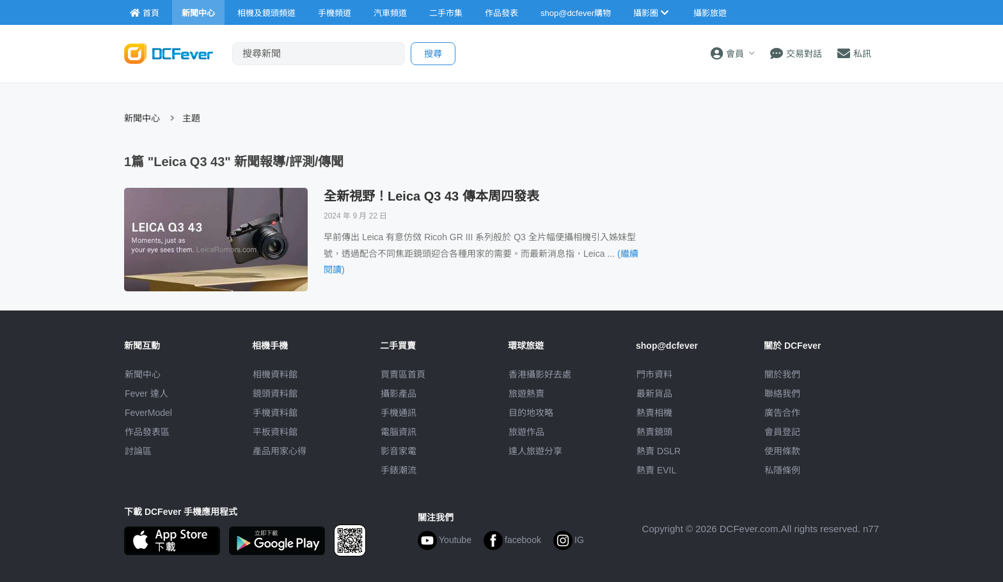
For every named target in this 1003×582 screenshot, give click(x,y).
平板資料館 (275, 432)
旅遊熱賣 (526, 393)
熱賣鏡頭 (654, 432)
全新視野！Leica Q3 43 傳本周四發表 (431, 196)
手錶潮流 (398, 470)
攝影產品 (398, 393)
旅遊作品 (526, 432)
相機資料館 (275, 374)
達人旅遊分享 (535, 451)
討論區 (138, 451)
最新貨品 (654, 393)
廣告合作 (782, 413)
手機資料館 (275, 413)
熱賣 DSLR (658, 451)
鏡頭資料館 (275, 393)
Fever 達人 (146, 393)
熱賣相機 (654, 413)
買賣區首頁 (403, 374)
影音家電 (398, 451)
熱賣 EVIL (656, 470)
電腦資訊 (398, 432)
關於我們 (782, 374)
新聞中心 (142, 118)
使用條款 (782, 451)
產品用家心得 (279, 451)
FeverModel (148, 413)
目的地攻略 (531, 413)
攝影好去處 (540, 374)
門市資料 (654, 374)
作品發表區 (147, 432)
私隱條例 (782, 470)
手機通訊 (398, 413)
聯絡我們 (782, 393)
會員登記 (782, 432)
